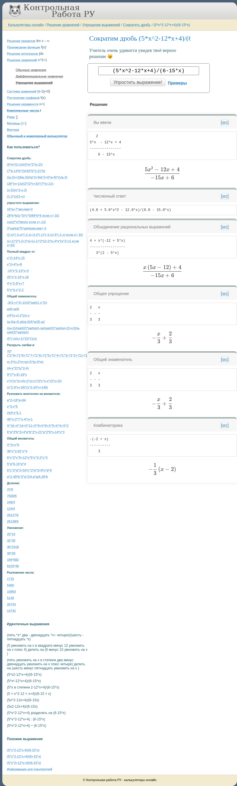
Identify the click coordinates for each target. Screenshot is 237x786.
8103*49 (13, 566)
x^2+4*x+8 (14, 264)
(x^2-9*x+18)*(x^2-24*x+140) (27, 387)
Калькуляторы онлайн (26, 25)
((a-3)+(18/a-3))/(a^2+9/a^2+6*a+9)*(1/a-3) (37, 177)
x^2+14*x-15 (16, 258)
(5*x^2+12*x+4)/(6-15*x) (24, 763)
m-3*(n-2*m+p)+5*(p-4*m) (25, 362)
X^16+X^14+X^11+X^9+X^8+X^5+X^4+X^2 (37, 425)
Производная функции (23, 47)
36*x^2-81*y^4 (17, 451)
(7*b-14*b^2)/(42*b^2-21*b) (26, 171)
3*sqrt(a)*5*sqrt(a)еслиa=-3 (26, 228)
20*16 (11, 534)
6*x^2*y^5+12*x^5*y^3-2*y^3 (27, 457)
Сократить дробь (136, 25)
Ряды (11, 117)
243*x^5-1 (14, 413)
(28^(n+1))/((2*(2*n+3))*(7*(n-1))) (30, 183)
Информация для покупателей (29, 769)
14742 (11, 610)
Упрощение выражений (101, 25)
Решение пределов (21, 41)
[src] (225, 122)
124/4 (11, 508)
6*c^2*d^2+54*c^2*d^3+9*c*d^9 (29, 470)
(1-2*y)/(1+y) (16, 196)
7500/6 (12, 496)
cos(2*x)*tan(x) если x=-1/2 (26, 222)
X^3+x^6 (13, 445)
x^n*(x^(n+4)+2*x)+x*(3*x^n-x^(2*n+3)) (34, 381)
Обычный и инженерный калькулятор (37, 136)
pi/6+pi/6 (13, 309)
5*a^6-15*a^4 (16, 464)
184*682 (13, 559)
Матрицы (14, 123)
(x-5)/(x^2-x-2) (17, 190)
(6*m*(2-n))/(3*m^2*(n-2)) (25, 164)
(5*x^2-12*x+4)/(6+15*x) (24, 756)
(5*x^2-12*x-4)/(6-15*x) (23, 750)
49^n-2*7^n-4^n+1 (20, 419)
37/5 (10, 489)
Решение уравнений (63, 25)
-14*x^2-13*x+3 (18, 270)
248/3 (11, 502)
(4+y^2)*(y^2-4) (18, 368)
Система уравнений (21, 91)
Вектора (13, 129)
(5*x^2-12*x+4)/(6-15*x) (172, 25)
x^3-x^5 (12, 406)
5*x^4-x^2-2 (15, 290)
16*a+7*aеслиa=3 (19, 209)
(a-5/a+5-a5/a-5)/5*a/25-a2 (26, 322)
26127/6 (13, 515)
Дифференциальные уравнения (39, 76)
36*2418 (13, 547)
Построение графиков (23, 98)
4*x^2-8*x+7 (15, 283)
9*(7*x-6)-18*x (17, 374)
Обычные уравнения (31, 70)
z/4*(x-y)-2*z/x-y (18, 315)
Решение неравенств (22, 104)
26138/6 (13, 521)
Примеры (177, 83)
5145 (10, 598)
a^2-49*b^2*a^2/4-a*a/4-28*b (27, 476)
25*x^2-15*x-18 (18, 277)
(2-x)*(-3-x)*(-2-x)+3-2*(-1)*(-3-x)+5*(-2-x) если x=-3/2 (45, 234)
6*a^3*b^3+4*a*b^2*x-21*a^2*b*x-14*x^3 (36, 432)
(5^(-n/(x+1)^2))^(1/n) (22, 338)
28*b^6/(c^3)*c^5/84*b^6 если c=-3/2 (33, 215)
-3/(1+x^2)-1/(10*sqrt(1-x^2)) (27, 302)
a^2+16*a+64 (16, 400)
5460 (10, 585)
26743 (11, 604)
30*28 (11, 553)
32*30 (11, 540)
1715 (10, 579)
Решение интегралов (22, 53)
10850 (11, 591)
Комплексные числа (23, 110)
